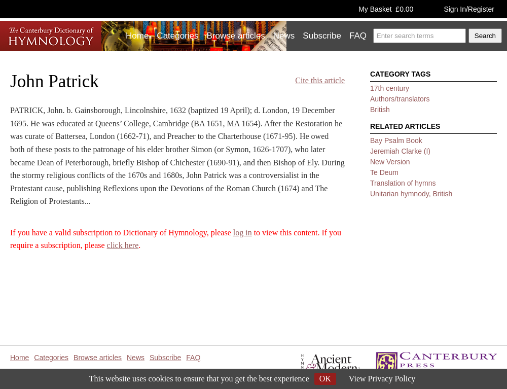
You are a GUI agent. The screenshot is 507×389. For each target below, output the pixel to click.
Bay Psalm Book (396, 140)
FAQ (358, 36)
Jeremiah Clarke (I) (400, 151)
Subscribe (322, 36)
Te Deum (384, 172)
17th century (389, 88)
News (284, 36)
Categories (177, 36)
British (380, 109)
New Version (390, 162)
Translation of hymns (403, 183)
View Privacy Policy (382, 378)
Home (137, 36)
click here (123, 245)
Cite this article (320, 80)
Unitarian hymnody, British (411, 194)
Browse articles (236, 36)
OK (325, 378)
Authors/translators (400, 99)
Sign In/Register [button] (469, 9)
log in (242, 232)
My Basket (385, 9)
